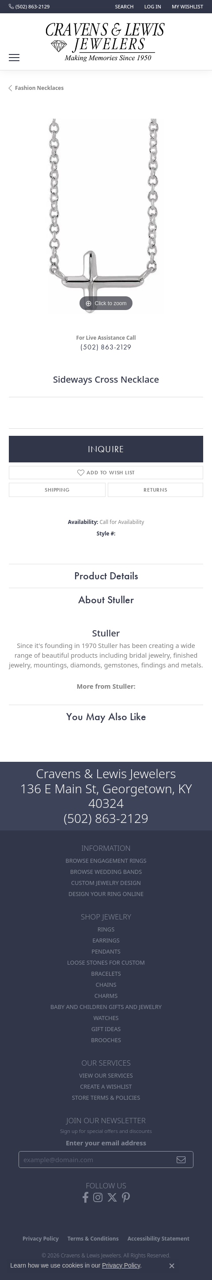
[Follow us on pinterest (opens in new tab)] (126, 1197)
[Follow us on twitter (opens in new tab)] (112, 1197)
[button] (123, 6)
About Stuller (106, 599)
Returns (155, 489)
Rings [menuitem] (106, 929)
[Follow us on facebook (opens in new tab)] (85, 1197)
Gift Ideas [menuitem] (106, 1029)
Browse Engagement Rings (105, 861)
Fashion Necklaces (39, 88)
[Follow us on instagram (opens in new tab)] (97, 1197)
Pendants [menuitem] (106, 951)
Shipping (57, 489)
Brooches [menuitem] (106, 1040)
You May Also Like (106, 716)
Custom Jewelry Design (106, 883)
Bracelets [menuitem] (106, 973)
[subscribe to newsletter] (181, 1160)
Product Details (106, 575)
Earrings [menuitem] (106, 940)
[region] (106, 216)
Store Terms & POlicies (106, 1098)
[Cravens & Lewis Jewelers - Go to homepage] (106, 39)
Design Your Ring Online (106, 894)
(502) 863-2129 (105, 347)
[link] (29, 6)
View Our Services (105, 1075)
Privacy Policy (41, 1238)
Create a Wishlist (106, 1086)
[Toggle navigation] (14, 57)
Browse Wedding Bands (106, 872)
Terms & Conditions (93, 1238)
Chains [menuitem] (106, 985)
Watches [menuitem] (105, 1018)
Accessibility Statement (158, 1238)
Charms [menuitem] (106, 996)
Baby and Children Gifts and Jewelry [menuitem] (106, 1007)
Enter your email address (106, 1142)
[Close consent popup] (171, 1265)
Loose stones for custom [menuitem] (106, 962)
